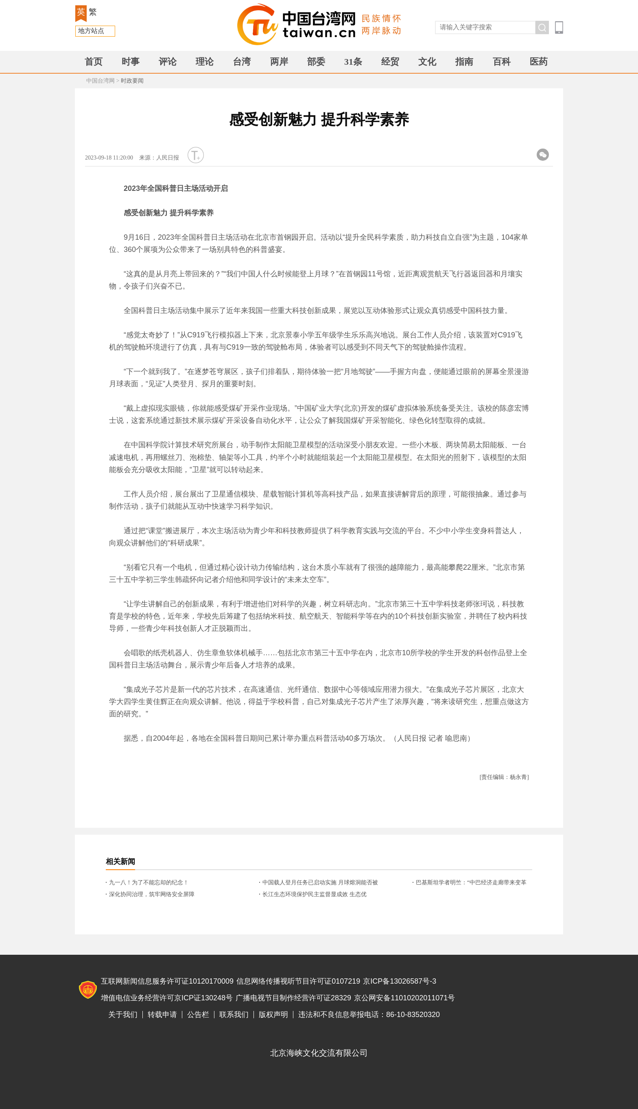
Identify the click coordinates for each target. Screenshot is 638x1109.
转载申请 (162, 1014)
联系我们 (234, 1014)
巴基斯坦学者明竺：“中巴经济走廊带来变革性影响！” (471, 883)
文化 (427, 62)
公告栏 (198, 1014)
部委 (316, 62)
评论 (168, 62)
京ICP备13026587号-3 (399, 981)
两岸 (279, 62)
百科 (502, 62)
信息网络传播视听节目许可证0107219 (298, 981)
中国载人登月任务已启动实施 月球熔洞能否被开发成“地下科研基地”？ (320, 883)
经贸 (390, 62)
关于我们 (123, 1014)
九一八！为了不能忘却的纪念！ (149, 882)
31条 (353, 62)
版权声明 (273, 1014)
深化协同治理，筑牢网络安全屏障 (151, 894)
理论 (205, 62)
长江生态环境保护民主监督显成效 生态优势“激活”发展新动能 (314, 895)
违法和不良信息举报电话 (525, 990)
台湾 (242, 62)
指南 (464, 62)
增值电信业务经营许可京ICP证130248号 (167, 998)
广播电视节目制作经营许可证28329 (293, 998)
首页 (94, 62)
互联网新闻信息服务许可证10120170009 (167, 981)
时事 (131, 62)
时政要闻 (132, 81)
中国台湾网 (100, 81)
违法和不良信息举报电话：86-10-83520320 (369, 1014)
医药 (539, 62)
